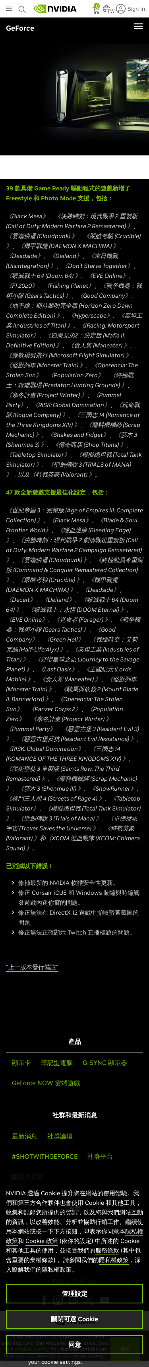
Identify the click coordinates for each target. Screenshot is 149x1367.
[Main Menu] (9, 9)
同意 (74, 1344)
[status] (97, 11)
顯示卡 (21, 1062)
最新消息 (24, 1136)
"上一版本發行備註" (32, 967)
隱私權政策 (114, 1260)
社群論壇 (60, 1136)
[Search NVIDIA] (23, 7)
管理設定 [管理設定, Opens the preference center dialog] (74, 1293)
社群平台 (100, 1156)
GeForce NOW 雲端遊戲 (46, 1083)
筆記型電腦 (57, 1062)
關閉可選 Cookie (74, 1319)
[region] (74, 1267)
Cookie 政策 (41, 1241)
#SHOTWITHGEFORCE (44, 1156)
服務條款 (107, 1250)
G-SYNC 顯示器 (105, 1062)
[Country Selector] (106, 11)
